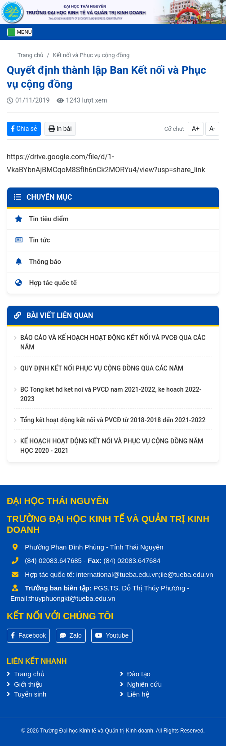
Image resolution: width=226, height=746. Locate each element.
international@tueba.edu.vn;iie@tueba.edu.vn (144, 574)
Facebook (28, 635)
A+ (195, 128)
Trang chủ (30, 55)
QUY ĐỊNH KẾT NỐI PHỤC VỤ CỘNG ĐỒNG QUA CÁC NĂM (101, 368)
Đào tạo (135, 674)
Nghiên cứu (141, 684)
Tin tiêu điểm (41, 219)
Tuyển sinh (26, 694)
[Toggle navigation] (19, 32)
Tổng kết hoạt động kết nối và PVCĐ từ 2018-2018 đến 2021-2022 (112, 420)
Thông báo (37, 262)
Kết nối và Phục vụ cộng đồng (91, 55)
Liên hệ (134, 694)
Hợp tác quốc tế (45, 283)
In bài (60, 128)
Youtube (112, 635)
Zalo (71, 635)
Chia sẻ (24, 128)
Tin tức (32, 240)
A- (212, 128)
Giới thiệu (25, 684)
